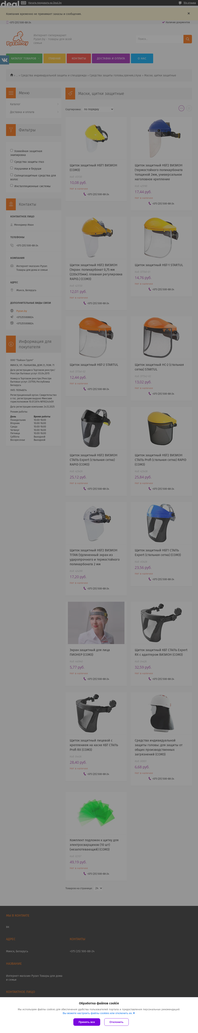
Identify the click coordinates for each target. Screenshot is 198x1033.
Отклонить (116, 1022)
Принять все (87, 1022)
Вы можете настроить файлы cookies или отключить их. (98, 1013)
